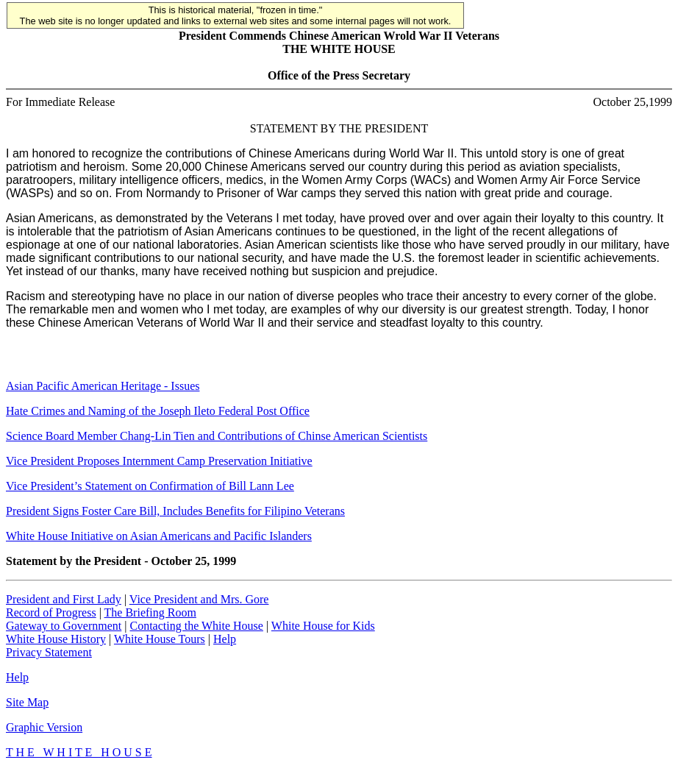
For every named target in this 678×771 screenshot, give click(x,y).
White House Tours (159, 639)
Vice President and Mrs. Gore (199, 599)
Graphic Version (44, 727)
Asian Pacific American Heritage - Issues (102, 386)
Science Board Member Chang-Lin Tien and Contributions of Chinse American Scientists (216, 436)
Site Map (27, 702)
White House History (56, 639)
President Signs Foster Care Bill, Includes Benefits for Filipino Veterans (175, 511)
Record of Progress (51, 612)
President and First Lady (63, 599)
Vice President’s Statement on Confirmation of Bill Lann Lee (150, 486)
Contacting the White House (196, 625)
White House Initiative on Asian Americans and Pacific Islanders (159, 536)
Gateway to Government (63, 625)
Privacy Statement (49, 652)
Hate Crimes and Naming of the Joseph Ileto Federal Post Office (158, 411)
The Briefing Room (150, 612)
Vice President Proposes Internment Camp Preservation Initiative (159, 461)
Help (224, 639)
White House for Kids (323, 625)
